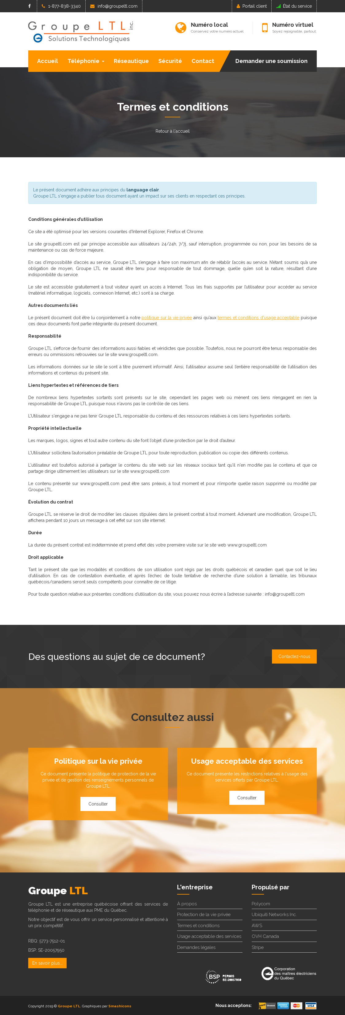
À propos (187, 904)
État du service (294, 6)
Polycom (261, 904)
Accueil (47, 61)
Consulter (98, 803)
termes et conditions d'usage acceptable (258, 317)
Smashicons (119, 1006)
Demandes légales (196, 947)
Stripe (258, 947)
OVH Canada (265, 936)
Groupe (58, 890)
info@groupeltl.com (114, 6)
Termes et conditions (198, 925)
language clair (142, 189)
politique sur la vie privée (166, 317)
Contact (203, 61)
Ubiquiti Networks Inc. (274, 914)
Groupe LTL (69, 1006)
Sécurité (170, 61)
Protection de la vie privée (204, 914)
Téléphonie (86, 61)
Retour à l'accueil (173, 131)
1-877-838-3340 (61, 6)
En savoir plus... (47, 963)
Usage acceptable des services (209, 936)
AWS (257, 925)
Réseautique (131, 61)
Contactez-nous (294, 656)
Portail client (252, 6)
